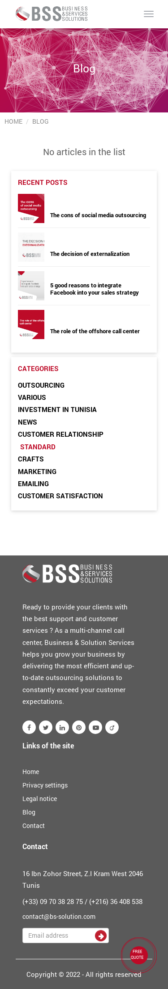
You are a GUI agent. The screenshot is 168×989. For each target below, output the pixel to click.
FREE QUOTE (137, 954)
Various (32, 397)
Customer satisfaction (60, 495)
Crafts (31, 458)
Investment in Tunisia (57, 409)
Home (13, 121)
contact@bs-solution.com (58, 916)
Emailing (33, 483)
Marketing (37, 471)
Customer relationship (60, 434)
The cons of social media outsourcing (98, 215)
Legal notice (39, 798)
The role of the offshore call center (95, 331)
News (27, 421)
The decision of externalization (89, 254)
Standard (38, 446)
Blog (28, 812)
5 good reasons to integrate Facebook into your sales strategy (94, 288)
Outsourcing (41, 384)
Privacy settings (45, 785)
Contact (33, 825)
